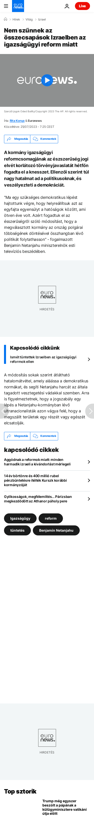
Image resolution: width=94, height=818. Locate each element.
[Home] (5, 19)
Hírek (16, 19)
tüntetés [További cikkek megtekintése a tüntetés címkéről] (17, 530)
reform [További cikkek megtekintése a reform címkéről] (51, 518)
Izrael (42, 19)
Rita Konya (17, 121)
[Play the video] (47, 80)
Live (82, 6)
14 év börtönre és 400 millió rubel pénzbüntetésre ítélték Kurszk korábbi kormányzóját (35, 480)
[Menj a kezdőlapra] (18, 6)
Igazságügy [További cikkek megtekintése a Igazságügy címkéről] (20, 518)
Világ (29, 19)
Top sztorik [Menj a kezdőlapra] (20, 791)
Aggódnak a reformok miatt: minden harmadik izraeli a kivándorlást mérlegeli (37, 461)
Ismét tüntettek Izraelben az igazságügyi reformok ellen (43, 359)
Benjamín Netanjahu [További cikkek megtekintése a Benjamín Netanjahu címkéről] (56, 530)
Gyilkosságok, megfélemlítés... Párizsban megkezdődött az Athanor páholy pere (38, 498)
